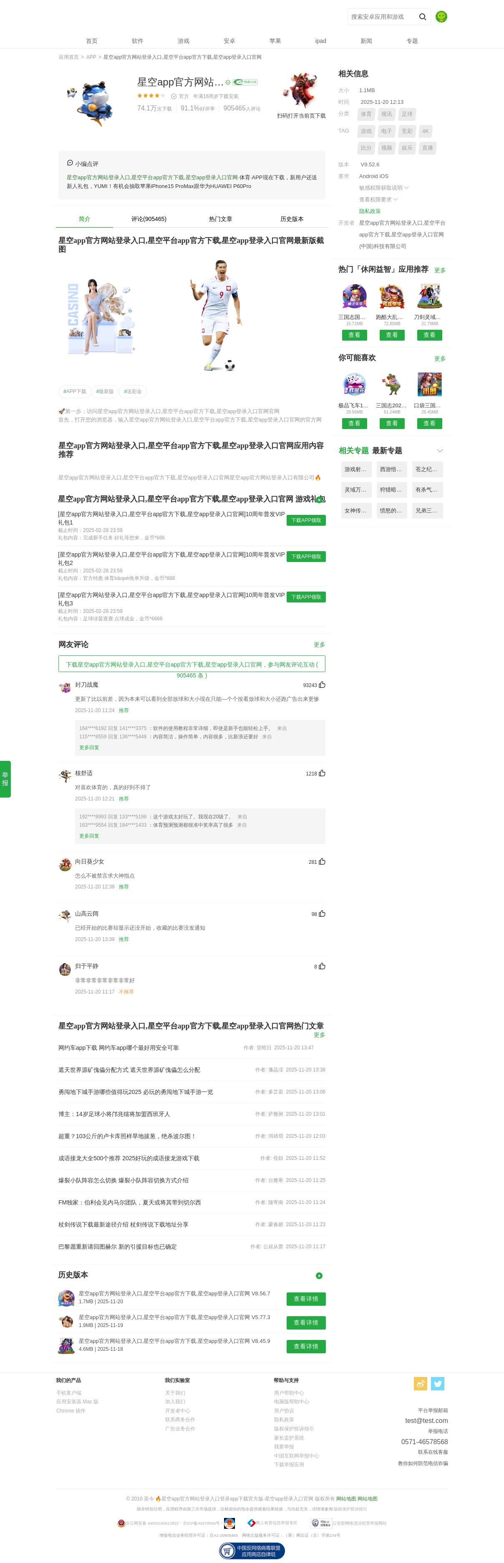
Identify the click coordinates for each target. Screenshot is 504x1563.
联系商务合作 (180, 1420)
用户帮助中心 (289, 1393)
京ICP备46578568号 (201, 1522)
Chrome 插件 (71, 1411)
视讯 (386, 114)
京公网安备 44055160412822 (152, 1522)
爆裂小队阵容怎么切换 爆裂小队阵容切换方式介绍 (123, 1180)
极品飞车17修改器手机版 (354, 405)
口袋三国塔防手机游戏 (430, 405)
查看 (354, 334)
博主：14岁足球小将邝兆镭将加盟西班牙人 (114, 1114)
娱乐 (407, 148)
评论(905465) (148, 219)
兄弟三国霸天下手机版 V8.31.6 (429, 510)
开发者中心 (177, 1411)
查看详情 (306, 1298)
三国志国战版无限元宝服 (354, 317)
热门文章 (220, 219)
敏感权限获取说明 (384, 188)
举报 (5, 778)
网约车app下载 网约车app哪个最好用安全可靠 (118, 1047)
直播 (427, 148)
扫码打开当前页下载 (301, 116)
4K (425, 131)
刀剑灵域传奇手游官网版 (430, 317)
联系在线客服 (433, 1452)
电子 (386, 131)
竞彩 (407, 131)
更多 (319, 645)
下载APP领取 (306, 520)
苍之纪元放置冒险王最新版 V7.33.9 (429, 469)
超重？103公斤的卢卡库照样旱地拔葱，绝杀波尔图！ (127, 1136)
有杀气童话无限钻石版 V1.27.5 (429, 490)
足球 (407, 114)
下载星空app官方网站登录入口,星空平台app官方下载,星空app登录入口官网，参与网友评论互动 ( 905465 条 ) (192, 666)
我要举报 (284, 1447)
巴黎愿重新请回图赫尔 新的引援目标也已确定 (117, 1246)
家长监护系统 (289, 1438)
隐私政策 (370, 211)
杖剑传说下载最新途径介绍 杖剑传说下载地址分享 (123, 1224)
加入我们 (175, 1402)
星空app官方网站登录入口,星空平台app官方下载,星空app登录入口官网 (181, 17)
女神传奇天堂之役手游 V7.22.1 (358, 510)
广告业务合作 (180, 1429)
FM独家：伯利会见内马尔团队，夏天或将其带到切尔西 (129, 1202)
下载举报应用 (289, 1465)
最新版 (105, 391)
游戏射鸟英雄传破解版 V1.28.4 (358, 469)
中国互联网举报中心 (296, 1456)
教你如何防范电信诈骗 (423, 1463)
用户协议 (284, 1411)
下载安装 (229, 96)
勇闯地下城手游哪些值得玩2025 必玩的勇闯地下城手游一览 (135, 1092)
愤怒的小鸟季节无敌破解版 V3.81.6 (393, 510)
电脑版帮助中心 (291, 1402)
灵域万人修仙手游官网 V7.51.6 (358, 490)
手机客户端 (68, 1393)
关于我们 (175, 1393)
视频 (386, 148)
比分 (366, 148)
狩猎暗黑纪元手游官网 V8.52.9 (393, 490)
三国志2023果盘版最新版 (392, 405)
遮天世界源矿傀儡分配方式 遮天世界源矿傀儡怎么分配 (129, 1069)
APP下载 (74, 391)
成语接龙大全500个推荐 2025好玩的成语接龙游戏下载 (128, 1158)
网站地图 (346, 1499)
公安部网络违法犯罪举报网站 (360, 1522)
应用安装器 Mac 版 (77, 1402)
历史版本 (292, 219)
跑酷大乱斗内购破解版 (392, 317)
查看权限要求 (379, 199)
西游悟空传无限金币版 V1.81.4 (393, 469)
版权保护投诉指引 (294, 1429)
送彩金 (133, 391)
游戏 (366, 131)
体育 (366, 114)
